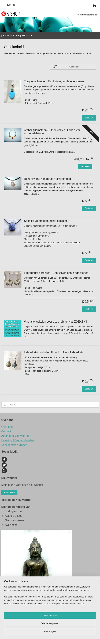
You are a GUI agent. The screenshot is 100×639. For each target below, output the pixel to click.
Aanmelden (9, 492)
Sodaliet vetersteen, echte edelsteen (46, 220)
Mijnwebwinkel (60, 632)
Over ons (7, 426)
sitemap (77, 627)
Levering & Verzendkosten (17, 440)
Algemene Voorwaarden (16, 435)
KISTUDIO (27, 35)
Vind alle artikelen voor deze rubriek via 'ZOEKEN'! (55, 321)
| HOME (5, 35)
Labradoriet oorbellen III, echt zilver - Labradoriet (54, 352)
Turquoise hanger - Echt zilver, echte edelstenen (54, 81)
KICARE (15, 35)
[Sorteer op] (73, 66)
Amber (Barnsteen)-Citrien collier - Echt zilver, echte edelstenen (52, 132)
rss (83, 627)
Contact (6, 431)
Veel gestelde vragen (14, 444)
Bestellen (89, 118)
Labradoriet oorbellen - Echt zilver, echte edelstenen (56, 272)
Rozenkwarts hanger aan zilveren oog (47, 178)
